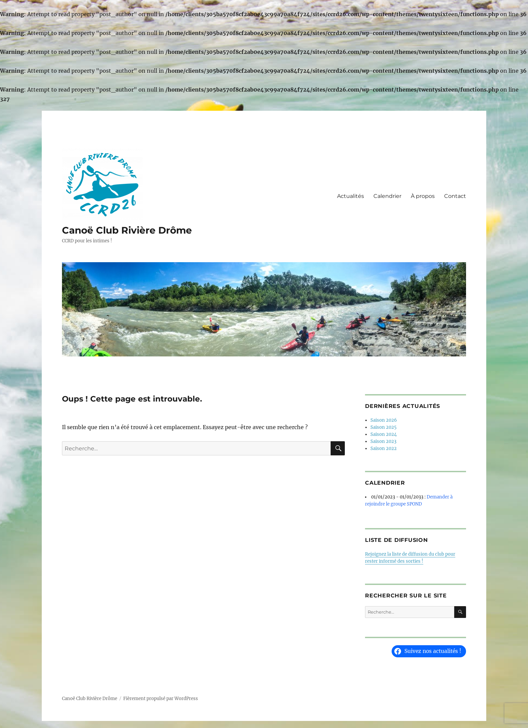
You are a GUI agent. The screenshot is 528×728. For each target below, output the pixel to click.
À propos (423, 196)
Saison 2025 (383, 427)
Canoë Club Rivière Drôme (127, 230)
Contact (455, 196)
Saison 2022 (383, 448)
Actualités (350, 196)
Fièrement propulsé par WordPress (160, 698)
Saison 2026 (383, 420)
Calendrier (387, 196)
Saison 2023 (383, 441)
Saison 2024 (383, 434)
